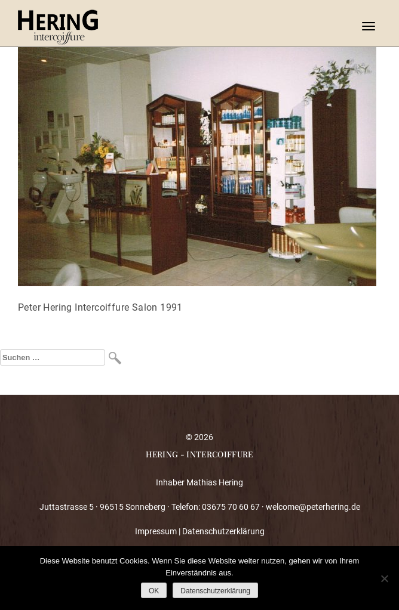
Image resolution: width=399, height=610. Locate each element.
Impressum (156, 531)
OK (154, 591)
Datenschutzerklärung (223, 531)
